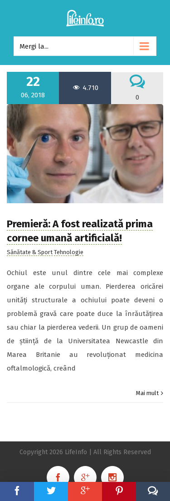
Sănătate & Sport (30, 252)
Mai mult (147, 393)
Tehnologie (68, 252)
